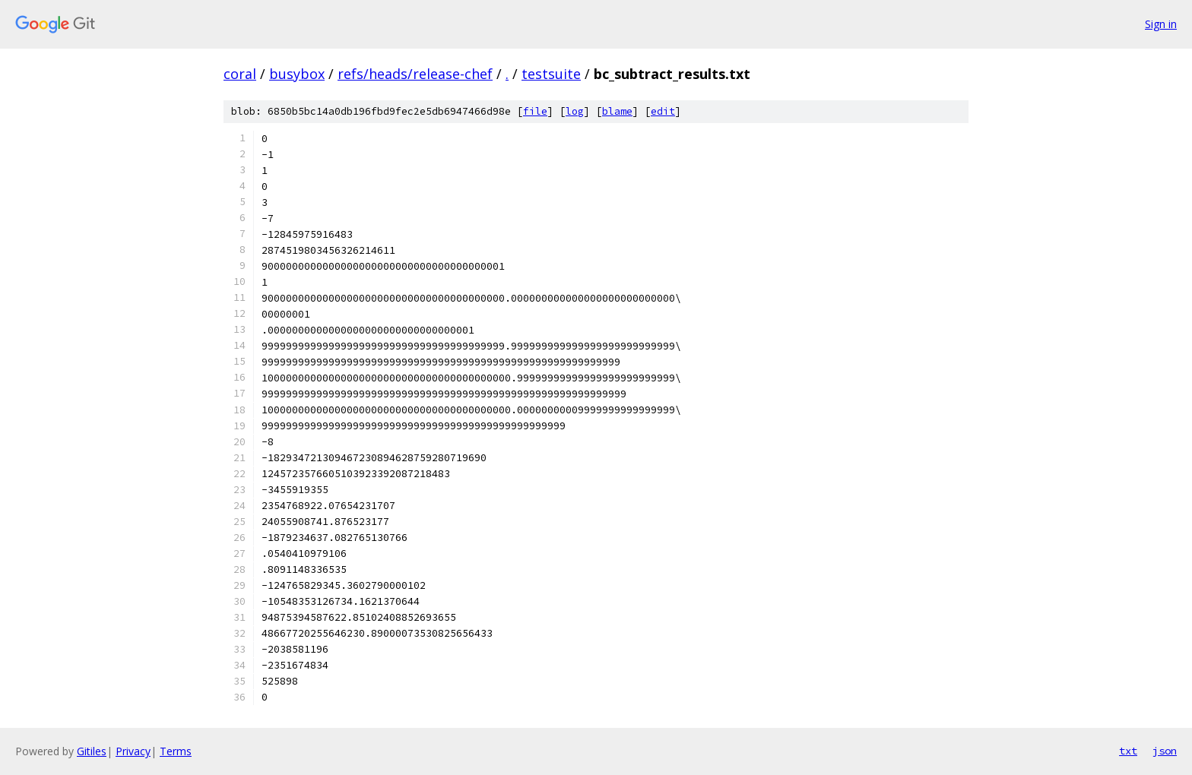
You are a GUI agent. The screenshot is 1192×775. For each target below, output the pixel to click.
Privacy (133, 751)
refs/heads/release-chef (415, 74)
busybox (297, 74)
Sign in (1161, 24)
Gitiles (91, 751)
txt (1128, 751)
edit (663, 111)
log (575, 111)
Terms (176, 751)
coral (240, 74)
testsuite (551, 74)
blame (617, 111)
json (1164, 751)
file (535, 111)
